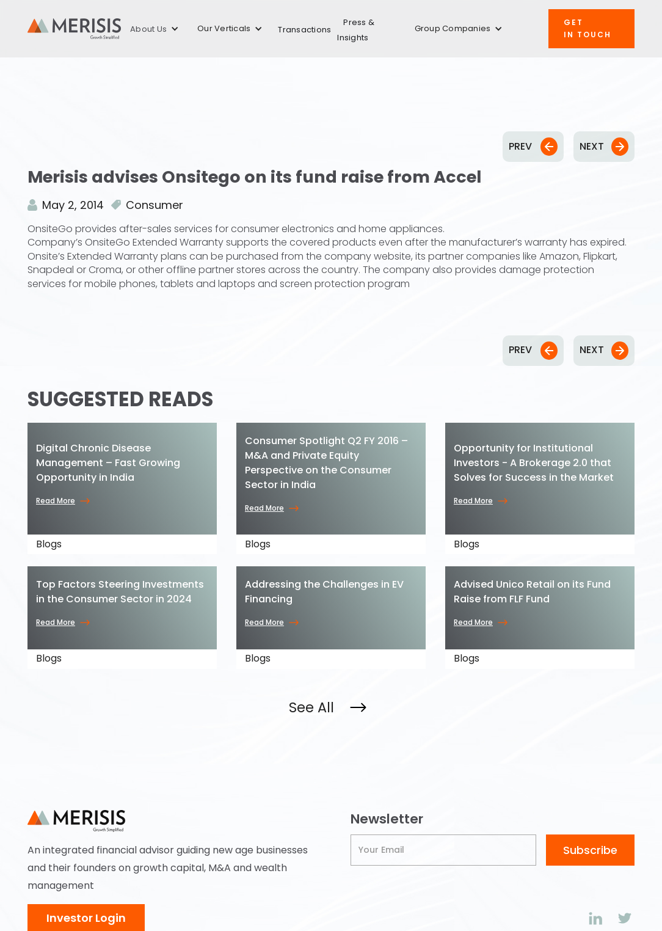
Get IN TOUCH (587, 28)
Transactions (304, 29)
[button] (154, 29)
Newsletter (387, 819)
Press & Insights (355, 29)
